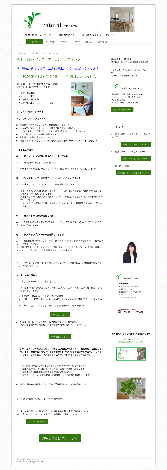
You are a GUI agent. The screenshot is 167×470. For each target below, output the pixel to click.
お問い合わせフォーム (60, 337)
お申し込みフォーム (60, 315)
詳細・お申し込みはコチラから (136, 144)
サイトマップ (36, 459)
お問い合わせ (103, 42)
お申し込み (89, 42)
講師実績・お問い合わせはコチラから (133, 173)
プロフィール (65, 42)
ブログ (77, 42)
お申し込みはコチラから (60, 438)
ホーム (20, 42)
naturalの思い (50, 42)
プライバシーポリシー (23, 459)
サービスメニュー (34, 42)
